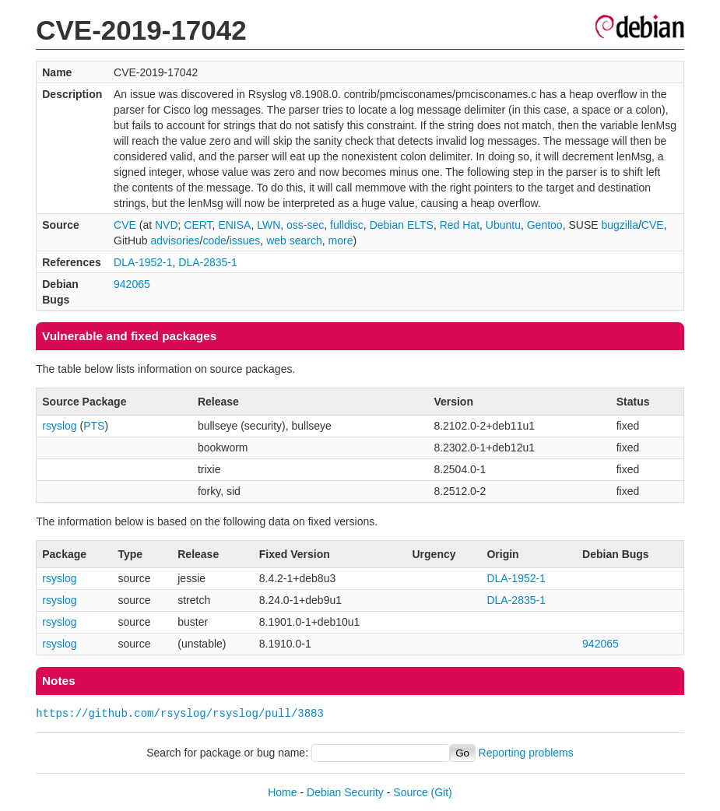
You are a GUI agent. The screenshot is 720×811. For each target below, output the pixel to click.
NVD (166, 225)
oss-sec (305, 225)
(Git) (441, 792)
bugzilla (619, 225)
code (214, 240)
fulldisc (347, 225)
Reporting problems (526, 752)
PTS (93, 426)
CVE (125, 225)
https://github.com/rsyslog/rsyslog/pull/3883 (180, 713)
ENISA (234, 225)
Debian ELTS (402, 225)
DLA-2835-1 (207, 262)
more (340, 240)
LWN (268, 225)
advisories (175, 240)
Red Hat (459, 225)
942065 (132, 284)
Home (282, 792)
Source (410, 792)
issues (245, 240)
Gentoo (545, 225)
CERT (198, 225)
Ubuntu (503, 225)
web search (294, 240)
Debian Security (345, 792)
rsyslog (59, 426)
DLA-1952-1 (143, 262)
